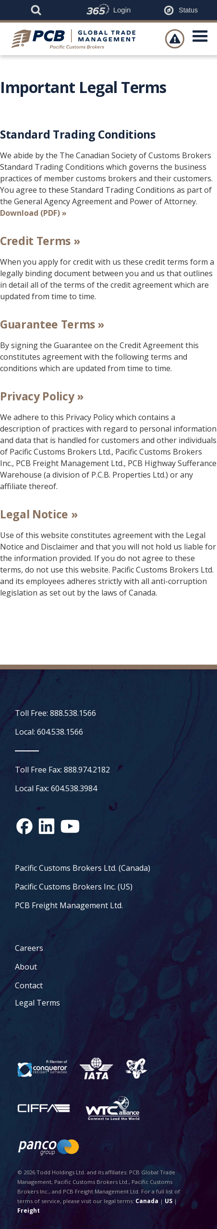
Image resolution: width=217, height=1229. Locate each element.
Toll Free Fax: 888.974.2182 (62, 769)
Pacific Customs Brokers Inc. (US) (74, 886)
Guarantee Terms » (52, 324)
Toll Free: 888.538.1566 (55, 713)
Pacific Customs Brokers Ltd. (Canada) (82, 868)
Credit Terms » (40, 240)
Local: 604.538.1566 (49, 731)
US (168, 1201)
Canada (146, 1201)
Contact (29, 985)
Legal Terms (37, 1002)
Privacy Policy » (41, 396)
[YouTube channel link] (70, 826)
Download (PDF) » (33, 213)
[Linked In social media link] (46, 826)
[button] (200, 38)
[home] (76, 39)
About (26, 966)
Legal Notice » (38, 514)
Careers (29, 948)
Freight (28, 1210)
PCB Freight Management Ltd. (69, 905)
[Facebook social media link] (24, 826)
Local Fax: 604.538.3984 (56, 788)
